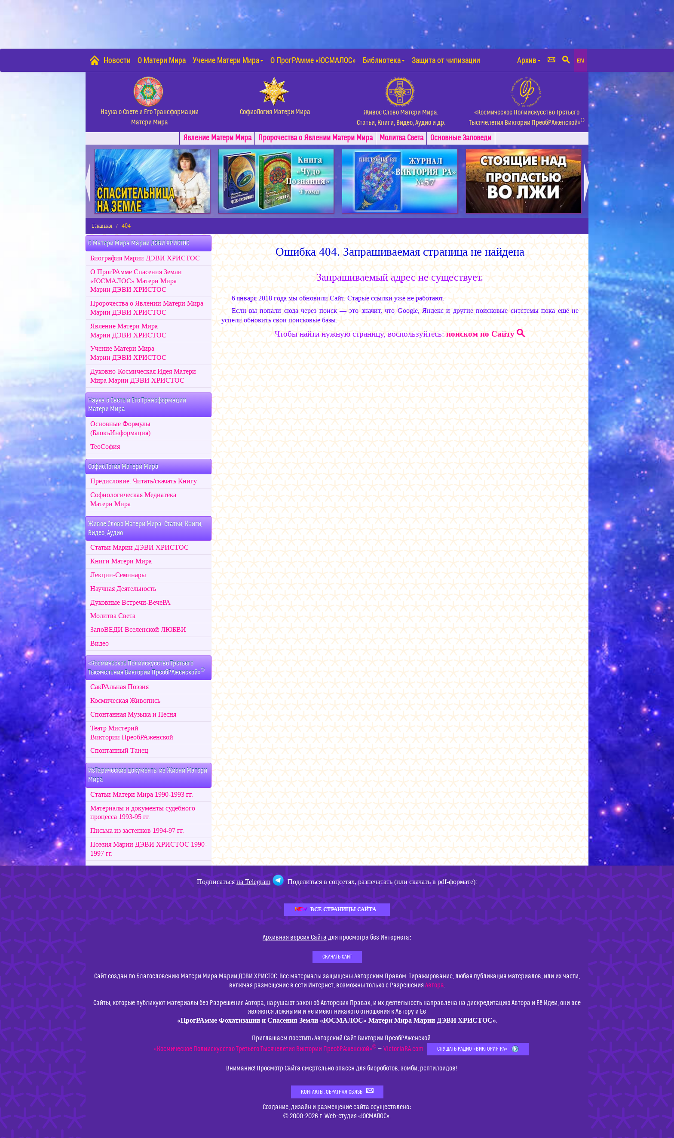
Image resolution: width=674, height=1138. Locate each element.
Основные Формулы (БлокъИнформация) (120, 428)
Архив (529, 60)
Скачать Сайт (337, 956)
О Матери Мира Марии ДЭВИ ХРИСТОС (138, 243)
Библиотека (384, 60)
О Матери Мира (162, 60)
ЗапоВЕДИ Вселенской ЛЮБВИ (138, 629)
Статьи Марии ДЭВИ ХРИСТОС (139, 547)
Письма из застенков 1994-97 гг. (137, 830)
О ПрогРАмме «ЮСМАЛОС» (313, 60)
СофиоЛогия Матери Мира (123, 466)
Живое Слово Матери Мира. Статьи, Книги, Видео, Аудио (145, 528)
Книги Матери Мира (121, 561)
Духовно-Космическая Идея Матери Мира (143, 376)
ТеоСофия (105, 446)
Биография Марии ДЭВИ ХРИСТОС (145, 258)
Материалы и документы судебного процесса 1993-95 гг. (142, 813)
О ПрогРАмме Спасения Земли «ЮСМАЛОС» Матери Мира (136, 281)
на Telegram (253, 881)
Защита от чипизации (446, 60)
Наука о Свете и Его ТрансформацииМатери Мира (137, 404)
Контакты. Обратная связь (337, 1091)
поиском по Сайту (485, 333)
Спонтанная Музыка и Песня (133, 714)
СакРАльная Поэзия (119, 687)
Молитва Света (401, 137)
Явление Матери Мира (128, 331)
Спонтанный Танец (119, 750)
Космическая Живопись (125, 700)
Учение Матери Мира (228, 60)
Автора (434, 985)
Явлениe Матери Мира (217, 137)
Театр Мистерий (131, 733)
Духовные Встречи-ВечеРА (130, 602)
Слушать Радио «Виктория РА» (478, 1049)
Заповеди (460, 137)
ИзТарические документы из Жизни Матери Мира (147, 775)
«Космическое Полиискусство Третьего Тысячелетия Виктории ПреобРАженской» (265, 1049)
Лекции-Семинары (118, 575)
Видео (99, 643)
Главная (102, 226)
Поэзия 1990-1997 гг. (148, 849)
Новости (117, 60)
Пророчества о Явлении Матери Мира (315, 137)
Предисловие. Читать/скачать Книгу (143, 481)
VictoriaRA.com (403, 1049)
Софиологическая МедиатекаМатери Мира (133, 499)
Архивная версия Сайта (295, 937)
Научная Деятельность (123, 588)
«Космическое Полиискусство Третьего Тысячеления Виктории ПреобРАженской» (146, 667)
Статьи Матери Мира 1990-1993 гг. (141, 794)
